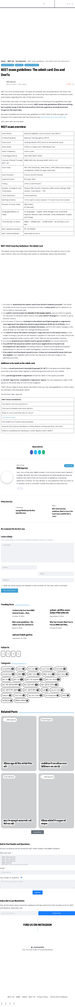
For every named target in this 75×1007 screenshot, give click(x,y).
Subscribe (56, 907)
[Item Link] (6, 606)
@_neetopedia (37, 941)
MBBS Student (37, 857)
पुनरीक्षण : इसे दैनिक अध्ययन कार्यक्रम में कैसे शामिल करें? (60, 605)
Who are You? (5, 847)
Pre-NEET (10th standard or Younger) (37, 859)
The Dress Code (8, 417)
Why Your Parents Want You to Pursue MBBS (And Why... (61, 617)
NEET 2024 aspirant (37, 851)
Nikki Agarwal (11, 82)
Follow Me (69, 465)
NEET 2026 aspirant (37, 855)
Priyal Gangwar (46, 713)
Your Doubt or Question (9, 871)
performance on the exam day (53, 117)
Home (3, 61)
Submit (38, 886)
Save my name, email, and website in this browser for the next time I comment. (35, 579)
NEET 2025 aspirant (37, 853)
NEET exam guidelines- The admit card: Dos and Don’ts (22, 617)
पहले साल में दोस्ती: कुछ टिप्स (22, 629)
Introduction (21, 61)
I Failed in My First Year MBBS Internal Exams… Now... (23, 605)
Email (2, 862)
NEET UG (11, 61)
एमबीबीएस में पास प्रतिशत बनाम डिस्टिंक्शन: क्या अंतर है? (54, 759)
